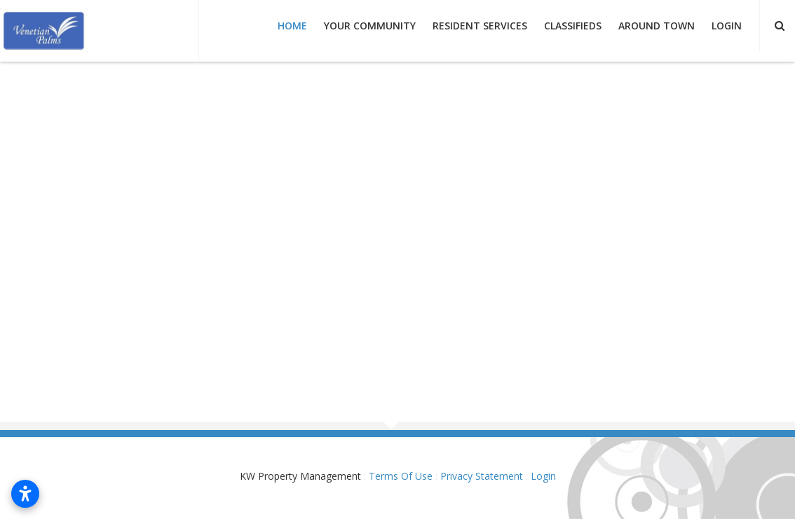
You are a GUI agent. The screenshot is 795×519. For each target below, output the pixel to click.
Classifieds (573, 25)
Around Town (656, 25)
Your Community (370, 25)
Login (727, 25)
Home (292, 25)
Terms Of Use (401, 476)
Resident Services (480, 25)
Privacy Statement (481, 476)
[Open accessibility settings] (25, 494)
